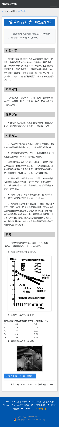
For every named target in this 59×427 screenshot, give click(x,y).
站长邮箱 (40, 409)
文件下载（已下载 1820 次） (19, 376)
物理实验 (22, 11)
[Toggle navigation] (53, 3)
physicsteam (9, 3)
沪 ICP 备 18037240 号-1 (28, 417)
